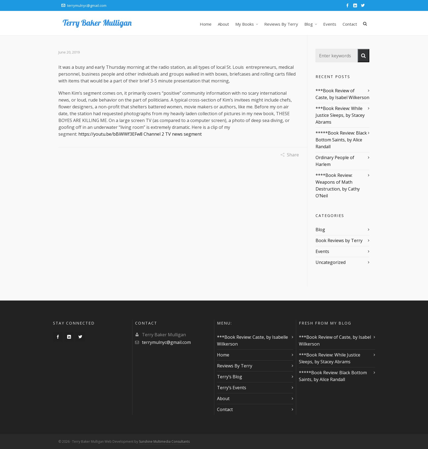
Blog (320, 230)
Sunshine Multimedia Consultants (164, 441)
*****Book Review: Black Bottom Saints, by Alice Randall (341, 140)
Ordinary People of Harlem (335, 160)
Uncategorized (331, 262)
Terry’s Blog (229, 377)
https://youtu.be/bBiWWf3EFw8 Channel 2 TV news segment (140, 134)
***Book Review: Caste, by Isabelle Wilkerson (252, 340)
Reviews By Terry (234, 366)
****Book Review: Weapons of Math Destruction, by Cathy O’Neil (338, 185)
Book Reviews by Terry (339, 240)
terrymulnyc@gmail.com (83, 5)
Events (322, 251)
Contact (225, 409)
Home (223, 355)
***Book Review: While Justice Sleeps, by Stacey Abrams (340, 115)
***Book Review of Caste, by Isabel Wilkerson (342, 94)
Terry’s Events (231, 388)
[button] (363, 55)
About (223, 399)
